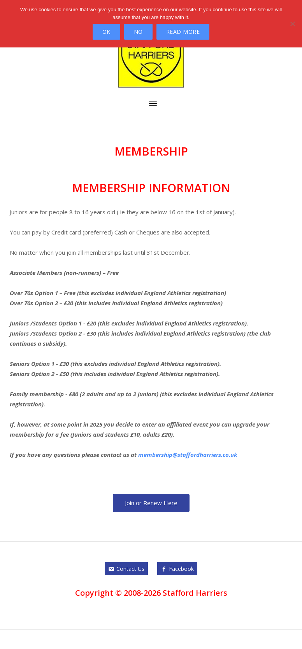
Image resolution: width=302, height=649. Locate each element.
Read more (183, 31)
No (138, 31)
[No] (292, 24)
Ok (106, 31)
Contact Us (130, 568)
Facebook (181, 568)
